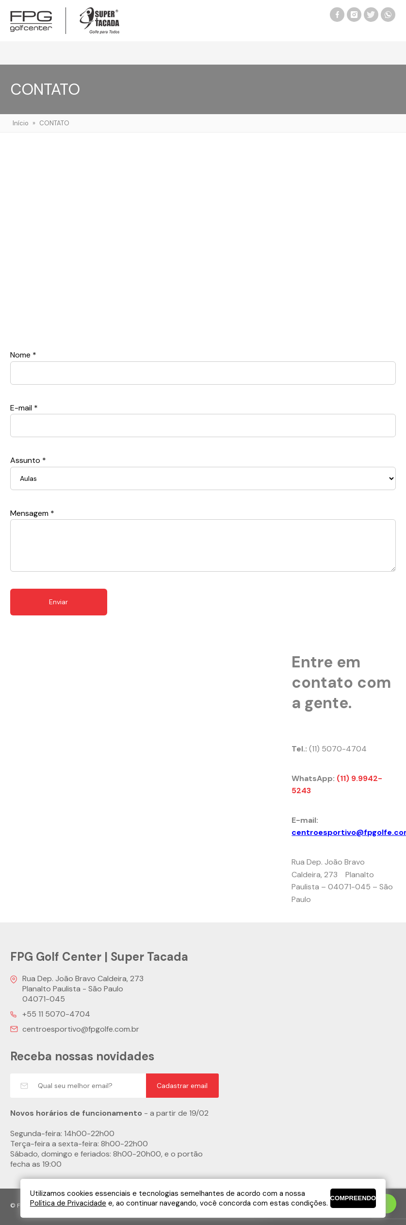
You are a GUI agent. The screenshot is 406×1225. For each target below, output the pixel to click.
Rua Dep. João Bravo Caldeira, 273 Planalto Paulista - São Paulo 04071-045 (83, 988)
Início (21, 123)
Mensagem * (32, 513)
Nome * (23, 355)
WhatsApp (388, 14)
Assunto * (28, 460)
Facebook (337, 14)
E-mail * (24, 408)
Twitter (371, 14)
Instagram (354, 14)
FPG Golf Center (64, 20)
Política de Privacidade (68, 1203)
